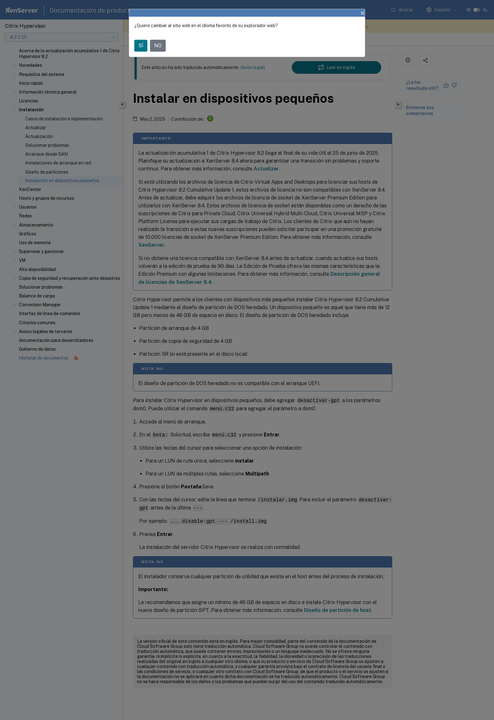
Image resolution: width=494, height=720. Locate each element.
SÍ (140, 46)
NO (158, 46)
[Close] (362, 13)
